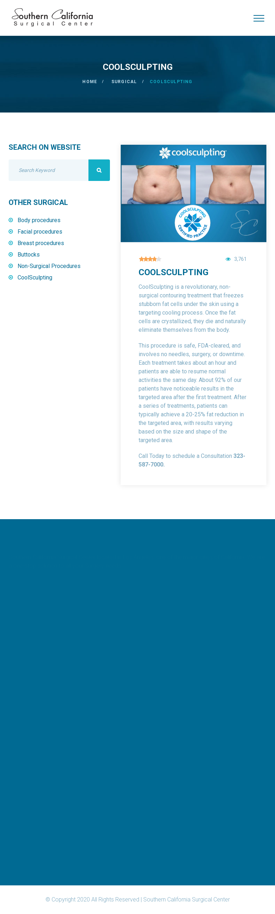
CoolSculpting (35, 277)
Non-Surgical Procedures (49, 266)
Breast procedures (41, 243)
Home (89, 81)
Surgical (124, 81)
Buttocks (29, 254)
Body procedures (39, 220)
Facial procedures (40, 231)
